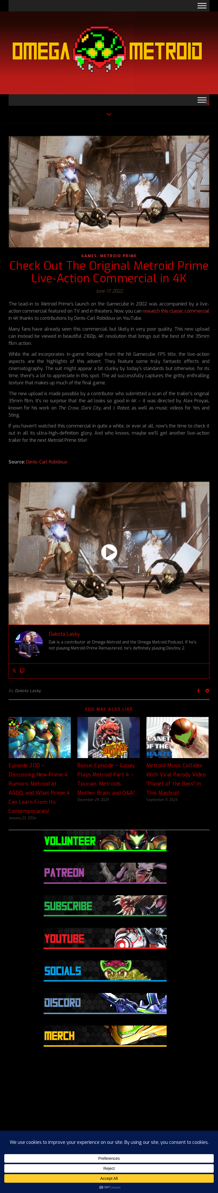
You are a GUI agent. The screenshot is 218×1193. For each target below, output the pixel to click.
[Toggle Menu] (202, 5)
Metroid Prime (118, 255)
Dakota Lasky (28, 691)
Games (89, 255)
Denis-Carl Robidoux (46, 462)
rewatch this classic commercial (176, 311)
